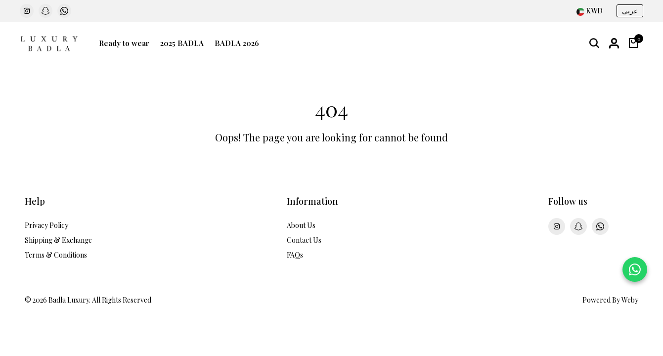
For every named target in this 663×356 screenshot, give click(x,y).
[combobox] (589, 11)
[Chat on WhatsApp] (634, 269)
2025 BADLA (182, 43)
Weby (629, 300)
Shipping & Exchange (58, 240)
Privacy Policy (46, 225)
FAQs (295, 255)
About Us (301, 225)
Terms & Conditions (56, 255)
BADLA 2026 (237, 43)
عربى (630, 10)
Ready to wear (124, 43)
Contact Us (304, 240)
